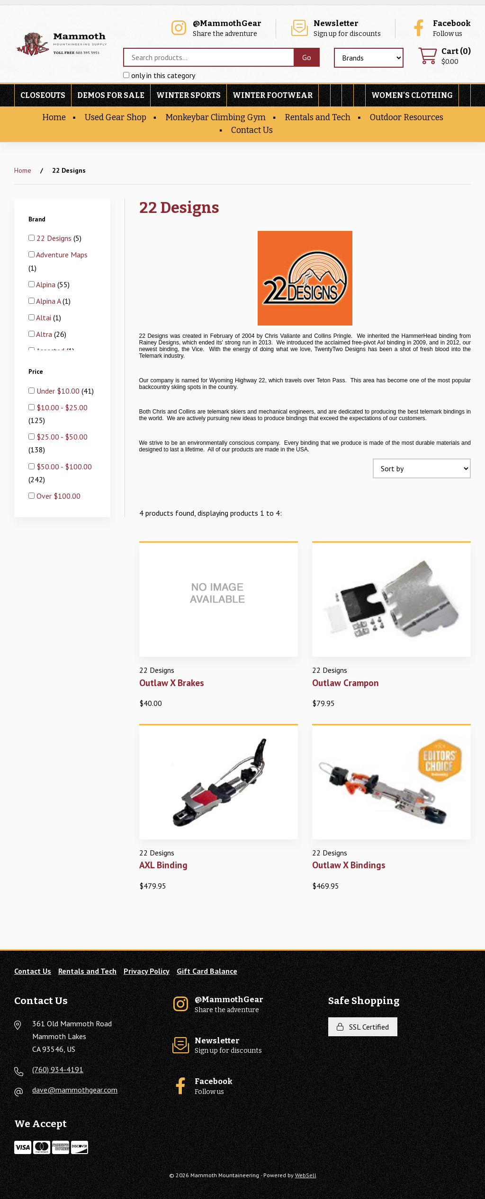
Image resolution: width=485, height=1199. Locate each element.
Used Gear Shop (115, 118)
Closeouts (42, 95)
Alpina (46, 284)
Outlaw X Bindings (349, 865)
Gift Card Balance (207, 971)
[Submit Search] (307, 57)
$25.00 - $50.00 (62, 436)
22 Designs (54, 238)
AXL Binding (163, 865)
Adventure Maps (62, 254)
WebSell (305, 1175)
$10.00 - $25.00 (62, 407)
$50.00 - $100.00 (64, 466)
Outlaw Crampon (345, 682)
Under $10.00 (58, 391)
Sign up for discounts (335, 28)
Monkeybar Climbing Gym (215, 118)
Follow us (440, 28)
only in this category (159, 75)
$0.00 (444, 56)
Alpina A (49, 301)
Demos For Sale (110, 95)
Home (54, 118)
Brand (37, 219)
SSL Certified (363, 1026)
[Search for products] (208, 57)
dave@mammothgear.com (74, 1089)
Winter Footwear (273, 95)
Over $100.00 (58, 496)
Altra (45, 334)
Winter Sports (188, 95)
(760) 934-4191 (57, 1069)
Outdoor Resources (406, 118)
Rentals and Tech (317, 118)
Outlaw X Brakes (171, 682)
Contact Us (252, 130)
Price (36, 371)
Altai (44, 317)
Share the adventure (215, 28)
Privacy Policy (147, 971)
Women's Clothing (412, 95)
